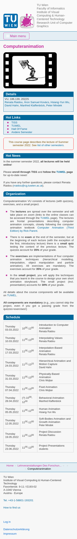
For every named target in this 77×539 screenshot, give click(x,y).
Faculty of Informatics (51, 8)
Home (10, 465)
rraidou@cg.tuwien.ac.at (27, 185)
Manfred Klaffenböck (32, 105)
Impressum (10, 533)
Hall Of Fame (19, 128)
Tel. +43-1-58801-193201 (18, 500)
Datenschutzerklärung (16, 529)
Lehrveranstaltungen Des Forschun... (39, 465)
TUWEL (16, 125)
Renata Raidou (14, 102)
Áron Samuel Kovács (36, 102)
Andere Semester (21, 132)
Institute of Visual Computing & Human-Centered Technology (51, 15)
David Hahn (12, 105)
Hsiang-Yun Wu (60, 102)
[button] (16, 36)
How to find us (11, 507)
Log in (7, 521)
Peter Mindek (54, 105)
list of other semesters (50, 145)
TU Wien (42, 5)
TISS (14, 122)
